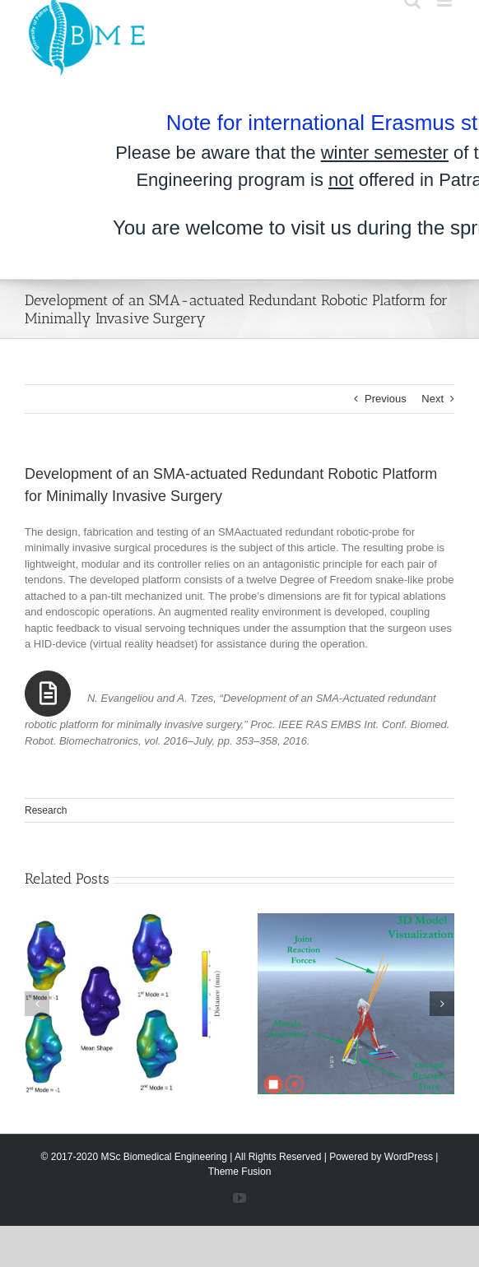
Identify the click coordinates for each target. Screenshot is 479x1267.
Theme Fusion (240, 1171)
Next (432, 398)
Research (46, 810)
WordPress (408, 1157)
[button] (37, 1003)
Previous (386, 398)
